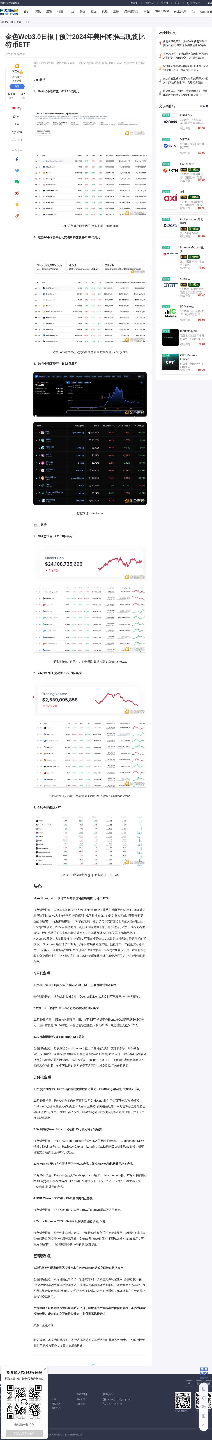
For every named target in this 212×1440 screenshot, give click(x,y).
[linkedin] (199, 1383)
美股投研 (149, 3)
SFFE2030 (162, 11)
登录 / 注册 (206, 11)
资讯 (38, 11)
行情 (60, 11)
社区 (93, 11)
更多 (204, 106)
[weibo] (17, 193)
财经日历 (56, 1403)
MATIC (135, 1100)
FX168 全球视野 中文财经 (9, 12)
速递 (49, 11)
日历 (71, 11)
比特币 (98, 898)
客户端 (164, 3)
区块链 (91, 1106)
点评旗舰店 (131, 11)
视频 (105, 11)
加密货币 (46, 921)
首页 (27, 11)
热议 (19, 22)
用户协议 (81, 1399)
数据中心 (56, 1408)
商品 (147, 11)
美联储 (123, 938)
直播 (116, 11)
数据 (82, 11)
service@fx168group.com (119, 1399)
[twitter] (17, 170)
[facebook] (17, 159)
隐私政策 (81, 1403)
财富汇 (134, 3)
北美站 (193, 3)
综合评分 (185, 128)
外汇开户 (180, 11)
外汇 (96, 1221)
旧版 (177, 3)
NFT (37, 524)
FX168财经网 (6, 22)
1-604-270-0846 (114, 1403)
